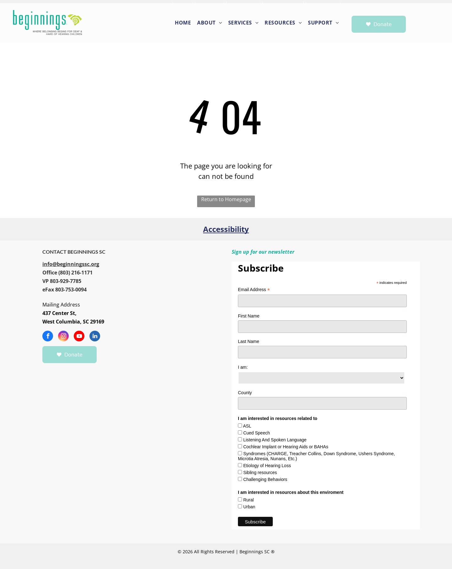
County (245, 392)
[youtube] (79, 337)
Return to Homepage (226, 199)
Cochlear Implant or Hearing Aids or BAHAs (285, 446)
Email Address (254, 290)
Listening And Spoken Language (275, 439)
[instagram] (63, 337)
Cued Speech (256, 432)
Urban (249, 506)
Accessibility (226, 229)
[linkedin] (94, 337)
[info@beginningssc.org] (70, 264)
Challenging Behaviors (265, 479)
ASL (247, 425)
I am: (243, 367)
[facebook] (47, 337)
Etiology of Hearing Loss (267, 465)
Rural (248, 499)
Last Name (248, 341)
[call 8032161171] (67, 272)
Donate (383, 24)
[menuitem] (183, 22)
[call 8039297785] (65, 281)
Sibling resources (260, 472)
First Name (248, 315)
